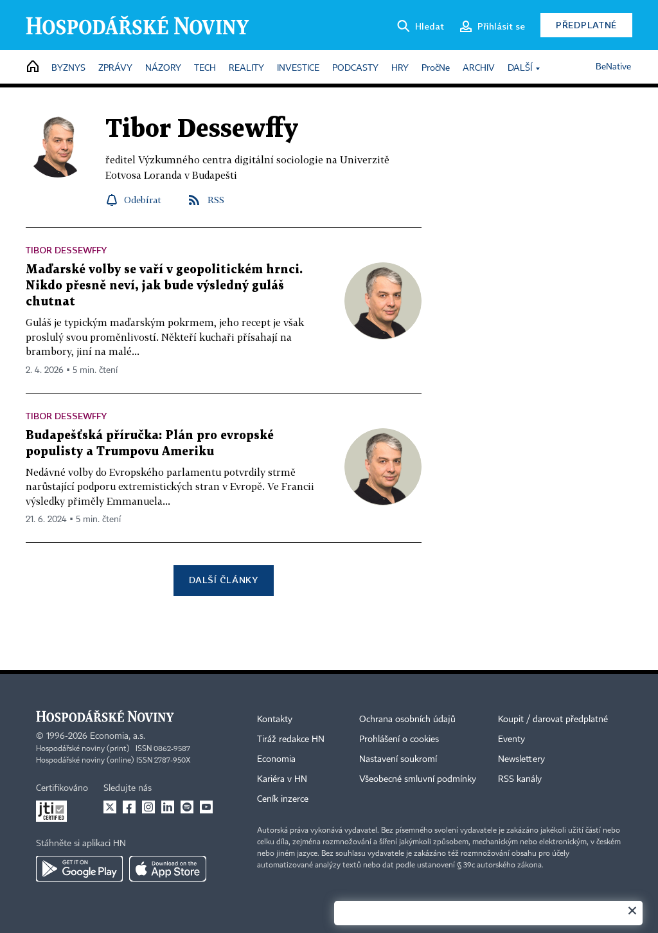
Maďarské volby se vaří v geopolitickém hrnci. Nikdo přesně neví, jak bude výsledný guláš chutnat (164, 285)
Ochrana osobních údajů (407, 719)
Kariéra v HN (282, 779)
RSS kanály (520, 779)
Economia (276, 759)
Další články (223, 579)
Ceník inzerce (282, 799)
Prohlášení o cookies (399, 739)
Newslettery (521, 759)
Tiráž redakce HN (291, 739)
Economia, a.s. (117, 736)
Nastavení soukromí (398, 759)
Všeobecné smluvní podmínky (417, 779)
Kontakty (274, 719)
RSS (216, 199)
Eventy (511, 739)
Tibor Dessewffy (66, 249)
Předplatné (586, 24)
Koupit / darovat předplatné (553, 719)
